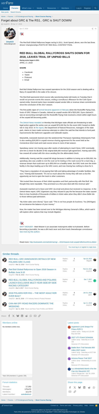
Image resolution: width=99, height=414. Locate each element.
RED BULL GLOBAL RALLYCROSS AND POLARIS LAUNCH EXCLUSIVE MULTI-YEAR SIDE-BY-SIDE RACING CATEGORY (33, 283)
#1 (95, 29)
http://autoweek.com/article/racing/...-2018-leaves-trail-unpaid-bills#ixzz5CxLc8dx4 (63, 242)
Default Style (7, 405)
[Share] (92, 28)
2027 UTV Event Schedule (82, 337)
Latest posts (73, 323)
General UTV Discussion (80, 344)
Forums (15, 8)
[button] (33, 8)
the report (40, 128)
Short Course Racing (32, 264)
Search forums (16, 12)
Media (39, 8)
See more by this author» (30, 232)
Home (5, 8)
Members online (10, 323)
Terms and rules (65, 405)
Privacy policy (78, 405)
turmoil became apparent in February (54, 110)
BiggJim (89, 261)
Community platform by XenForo (49, 410)
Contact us (54, 405)
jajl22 (90, 295)
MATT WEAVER (26, 227)
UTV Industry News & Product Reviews (38, 298)
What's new (26, 8)
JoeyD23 (6, 24)
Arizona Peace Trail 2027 (81, 358)
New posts (5, 12)
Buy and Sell (75, 334)
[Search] (95, 8)
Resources (51, 8)
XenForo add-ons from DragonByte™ (42, 412)
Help (86, 405)
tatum (90, 281)
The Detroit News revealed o (31, 123)
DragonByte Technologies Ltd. (71, 412)
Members (65, 8)
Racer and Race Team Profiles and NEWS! (39, 309)
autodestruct (26, 394)
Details (82, 412)
